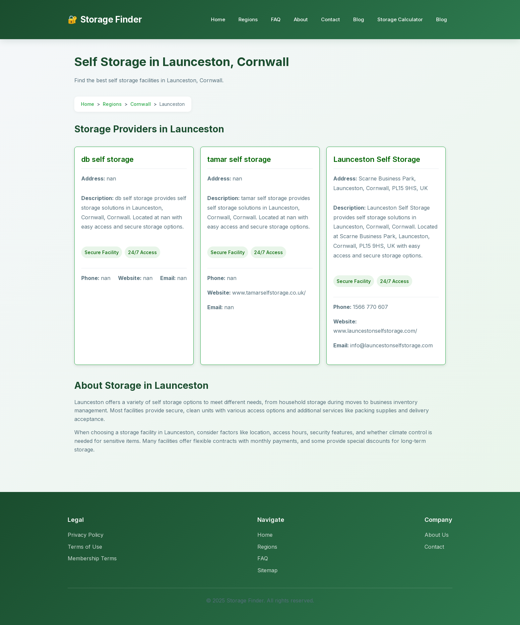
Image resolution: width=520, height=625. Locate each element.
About (301, 19)
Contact (330, 19)
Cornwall (140, 104)
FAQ (276, 19)
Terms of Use (85, 546)
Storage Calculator (400, 19)
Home (218, 19)
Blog (358, 19)
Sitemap (267, 570)
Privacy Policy (85, 534)
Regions (248, 19)
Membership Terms (92, 558)
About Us (436, 534)
